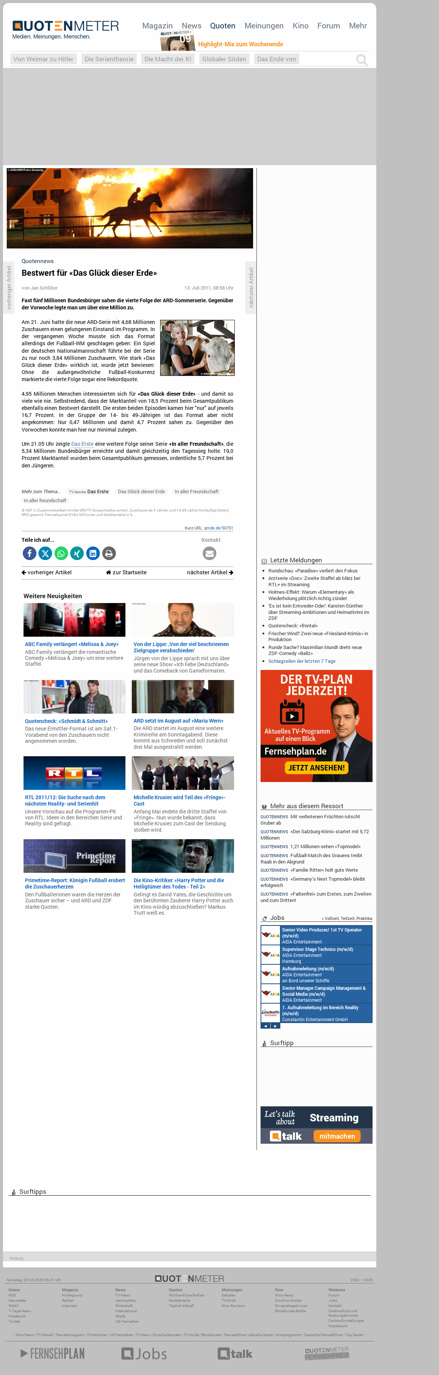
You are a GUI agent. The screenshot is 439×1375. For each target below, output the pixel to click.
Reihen (68, 1300)
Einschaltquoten (167, 1334)
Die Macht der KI (168, 59)
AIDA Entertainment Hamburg (307, 954)
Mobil (14, 1305)
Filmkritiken (97, 1334)
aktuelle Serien (261, 1334)
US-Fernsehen (127, 1321)
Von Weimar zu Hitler (43, 59)
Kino (301, 25)
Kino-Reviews (233, 1305)
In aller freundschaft (45, 500)
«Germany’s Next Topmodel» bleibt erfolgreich (313, 882)
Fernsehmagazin (70, 1334)
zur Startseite (126, 572)
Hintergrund (72, 1295)
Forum (328, 25)
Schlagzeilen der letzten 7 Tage (302, 661)
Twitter (14, 1321)
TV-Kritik (229, 1300)
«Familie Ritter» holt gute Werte (309, 870)
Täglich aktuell (181, 1305)
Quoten (223, 25)
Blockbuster (211, 1334)
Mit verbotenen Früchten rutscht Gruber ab (310, 819)
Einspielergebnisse (291, 1305)
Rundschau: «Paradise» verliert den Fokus (313, 570)
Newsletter (17, 1300)
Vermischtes (125, 1300)
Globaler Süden (224, 59)
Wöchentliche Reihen (187, 1295)
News (192, 25)
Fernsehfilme (235, 1334)
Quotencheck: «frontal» (293, 625)
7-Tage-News (20, 1310)
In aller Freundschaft (197, 491)
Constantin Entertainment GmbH (309, 1013)
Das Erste (82, 444)
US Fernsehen (121, 1334)
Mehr (358, 25)
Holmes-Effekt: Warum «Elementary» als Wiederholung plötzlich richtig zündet (311, 594)
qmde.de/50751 (218, 528)
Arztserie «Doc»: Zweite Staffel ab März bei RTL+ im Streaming (314, 581)
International (126, 1310)
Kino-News (284, 1295)
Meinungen (264, 25)
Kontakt (335, 1305)
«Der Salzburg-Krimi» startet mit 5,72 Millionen (315, 834)
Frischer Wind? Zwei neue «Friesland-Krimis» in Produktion (318, 636)
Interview (69, 1305)
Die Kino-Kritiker (288, 1300)
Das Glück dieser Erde (141, 491)
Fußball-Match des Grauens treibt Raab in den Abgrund (311, 858)
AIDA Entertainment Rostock (313, 993)
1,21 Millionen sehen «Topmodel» (311, 846)
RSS (12, 1295)
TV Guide (191, 1334)
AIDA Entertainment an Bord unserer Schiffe (311, 935)
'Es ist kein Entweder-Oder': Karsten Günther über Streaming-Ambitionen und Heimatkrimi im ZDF (318, 611)
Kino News (25, 1334)
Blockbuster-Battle (290, 1310)
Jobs (333, 1300)
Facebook (17, 1316)
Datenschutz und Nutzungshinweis (343, 1313)
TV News (143, 1334)
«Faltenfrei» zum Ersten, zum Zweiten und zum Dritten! (316, 897)
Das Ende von (276, 59)
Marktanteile (179, 1300)
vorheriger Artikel (47, 572)
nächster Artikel (210, 572)
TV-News (122, 1295)
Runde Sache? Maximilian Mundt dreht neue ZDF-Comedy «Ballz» (315, 650)
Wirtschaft (124, 1305)
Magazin (157, 25)
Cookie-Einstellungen (347, 1320)
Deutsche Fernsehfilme (323, 1334)
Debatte (228, 1295)
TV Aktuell (45, 1334)
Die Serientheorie (109, 59)
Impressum (338, 1325)
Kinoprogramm (289, 1334)
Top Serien (354, 1334)
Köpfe (120, 1316)
